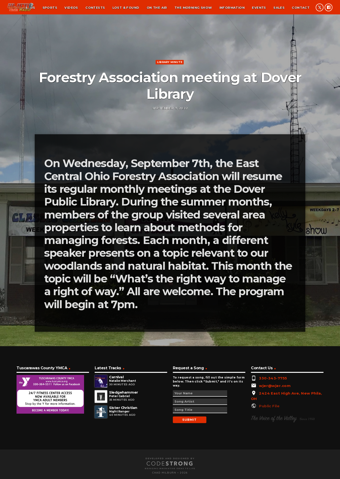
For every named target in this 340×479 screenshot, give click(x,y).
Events (259, 7)
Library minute (169, 114)
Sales (279, 7)
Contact (301, 7)
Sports (49, 7)
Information (232, 7)
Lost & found (125, 7)
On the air (157, 7)
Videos (71, 7)
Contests (95, 7)
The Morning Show (193, 7)
